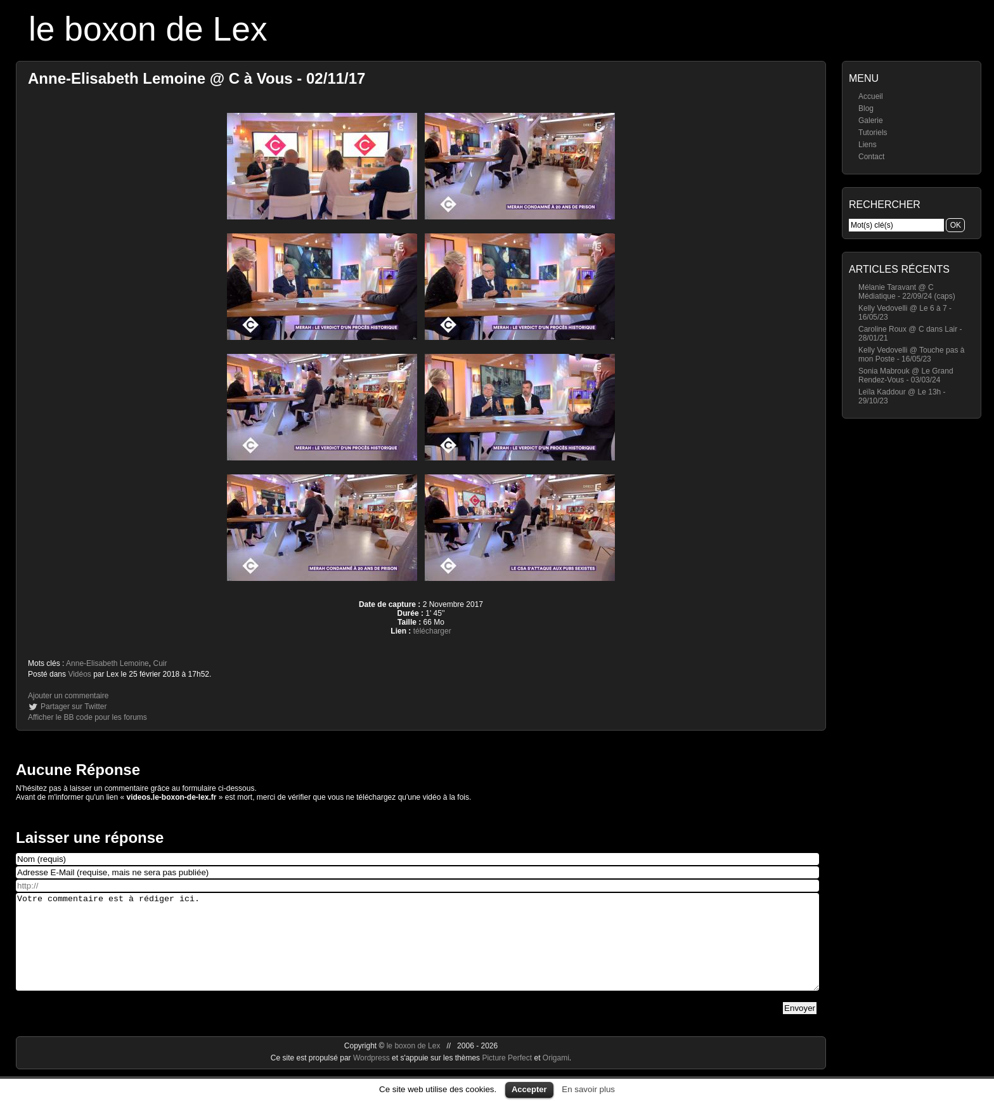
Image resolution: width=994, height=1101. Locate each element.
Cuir (160, 663)
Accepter (529, 1089)
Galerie (870, 120)
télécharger (432, 631)
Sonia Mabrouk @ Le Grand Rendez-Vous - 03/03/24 (905, 375)
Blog (866, 108)
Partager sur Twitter (73, 706)
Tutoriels (873, 132)
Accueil (870, 96)
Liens (867, 144)
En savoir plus (588, 1089)
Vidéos (79, 674)
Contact (871, 156)
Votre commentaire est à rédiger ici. (417, 951)
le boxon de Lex (148, 29)
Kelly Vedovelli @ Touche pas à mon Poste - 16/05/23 (911, 354)
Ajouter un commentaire (68, 695)
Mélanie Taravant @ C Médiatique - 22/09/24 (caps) (906, 292)
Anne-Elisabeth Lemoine (107, 663)
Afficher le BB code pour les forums (87, 717)
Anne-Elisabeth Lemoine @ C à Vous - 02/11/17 (196, 78)
